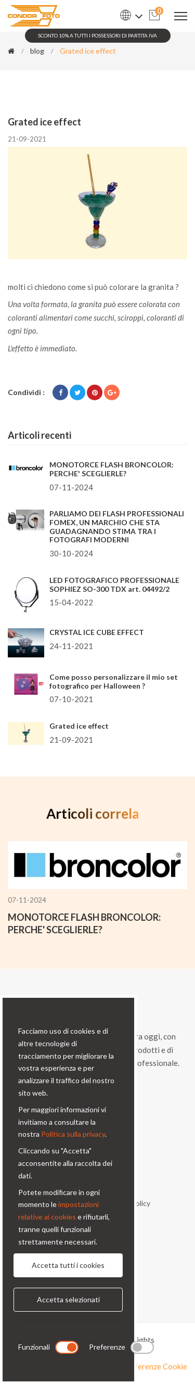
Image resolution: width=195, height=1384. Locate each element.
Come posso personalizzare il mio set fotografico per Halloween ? (113, 681)
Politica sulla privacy (73, 1133)
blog (37, 50)
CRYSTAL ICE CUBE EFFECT (96, 632)
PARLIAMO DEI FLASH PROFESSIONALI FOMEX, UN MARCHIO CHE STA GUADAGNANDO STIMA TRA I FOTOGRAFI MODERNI (116, 526)
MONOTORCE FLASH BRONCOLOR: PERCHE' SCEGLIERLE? (111, 469)
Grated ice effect (79, 725)
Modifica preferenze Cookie (139, 1366)
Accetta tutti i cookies (68, 1265)
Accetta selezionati (68, 1299)
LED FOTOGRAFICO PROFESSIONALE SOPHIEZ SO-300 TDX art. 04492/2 (114, 584)
